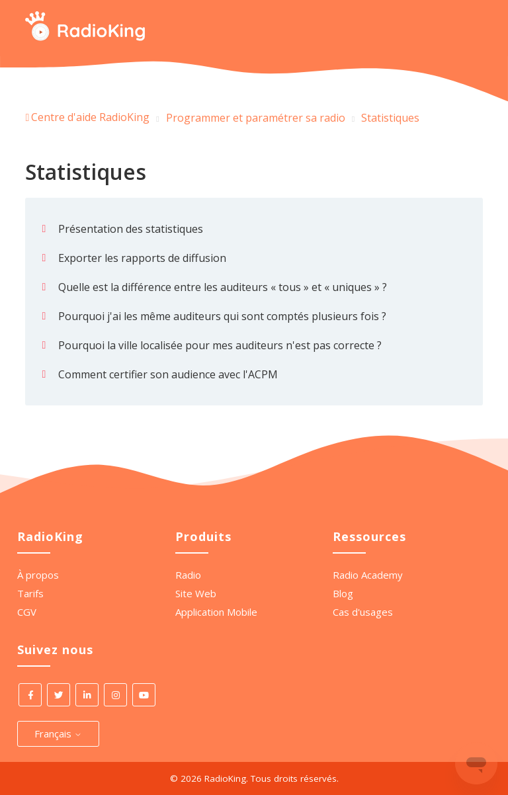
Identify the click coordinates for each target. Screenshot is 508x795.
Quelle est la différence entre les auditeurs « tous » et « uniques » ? (222, 287)
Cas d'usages (363, 611)
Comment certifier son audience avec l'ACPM (168, 374)
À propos (38, 574)
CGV (26, 611)
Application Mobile (216, 611)
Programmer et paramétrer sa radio (255, 117)
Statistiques (390, 117)
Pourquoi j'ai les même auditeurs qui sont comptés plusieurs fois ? (222, 316)
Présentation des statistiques (130, 229)
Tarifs (30, 593)
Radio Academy (368, 574)
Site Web (195, 593)
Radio (188, 574)
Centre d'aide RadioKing (90, 117)
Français (58, 733)
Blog (343, 593)
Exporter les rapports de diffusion (142, 258)
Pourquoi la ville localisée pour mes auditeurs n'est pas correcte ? (220, 345)
